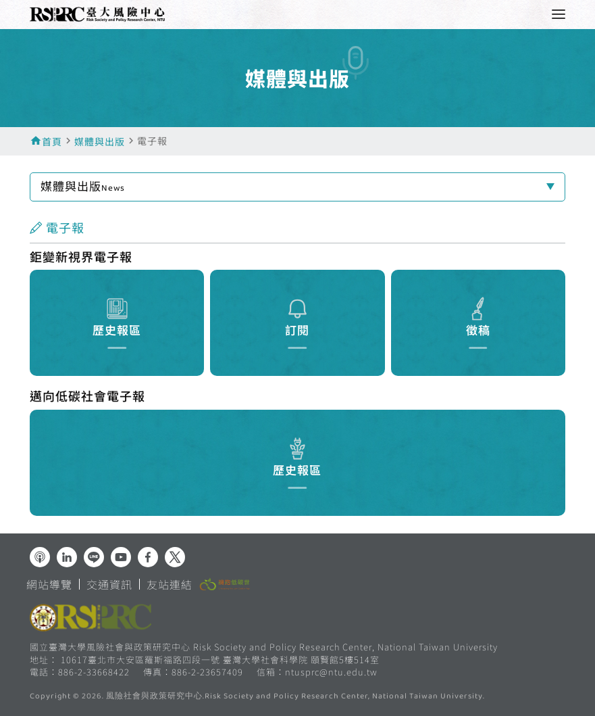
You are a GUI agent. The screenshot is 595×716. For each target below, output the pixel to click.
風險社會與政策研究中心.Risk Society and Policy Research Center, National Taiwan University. (295, 697)
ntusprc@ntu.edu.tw (331, 672)
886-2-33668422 (94, 671)
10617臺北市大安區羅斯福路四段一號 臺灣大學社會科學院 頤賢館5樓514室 (220, 659)
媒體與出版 (99, 141)
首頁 (52, 141)
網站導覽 (49, 584)
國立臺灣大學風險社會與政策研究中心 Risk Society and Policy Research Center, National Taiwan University (264, 646)
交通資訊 (109, 584)
